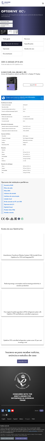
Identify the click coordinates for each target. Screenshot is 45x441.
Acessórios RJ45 (8, 185)
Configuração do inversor (11, 44)
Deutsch (9, 419)
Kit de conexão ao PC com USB (13, 201)
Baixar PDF (32, 85)
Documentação (7, 54)
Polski (33, 419)
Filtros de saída (8, 188)
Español (15, 419)
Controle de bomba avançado (4, 25)
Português (27, 419)
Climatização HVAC (4, 21)
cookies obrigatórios (33, 431)
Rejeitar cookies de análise (7, 438)
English (3, 419)
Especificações (28, 44)
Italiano (21, 419)
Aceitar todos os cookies (21, 438)
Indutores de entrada (10, 193)
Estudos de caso (29, 49)
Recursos (27, 39)
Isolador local (8, 199)
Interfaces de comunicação (11, 196)
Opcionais (6, 49)
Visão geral (6, 39)
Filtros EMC (7, 191)
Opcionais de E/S (9, 204)
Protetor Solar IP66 (9, 210)
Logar (41, 410)
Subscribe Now (22, 361)
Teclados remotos (9, 212)
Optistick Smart (8, 207)
